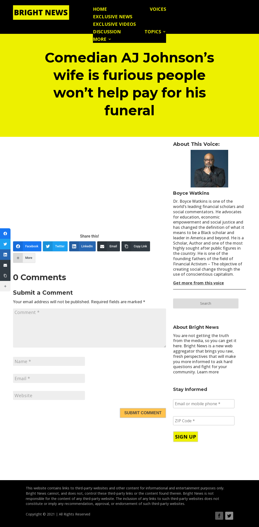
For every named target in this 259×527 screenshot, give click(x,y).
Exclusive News (112, 17)
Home (100, 9)
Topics (153, 32)
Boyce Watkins (191, 193)
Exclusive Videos (114, 24)
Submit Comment (142, 413)
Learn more (208, 372)
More (99, 39)
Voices (158, 9)
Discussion (107, 32)
